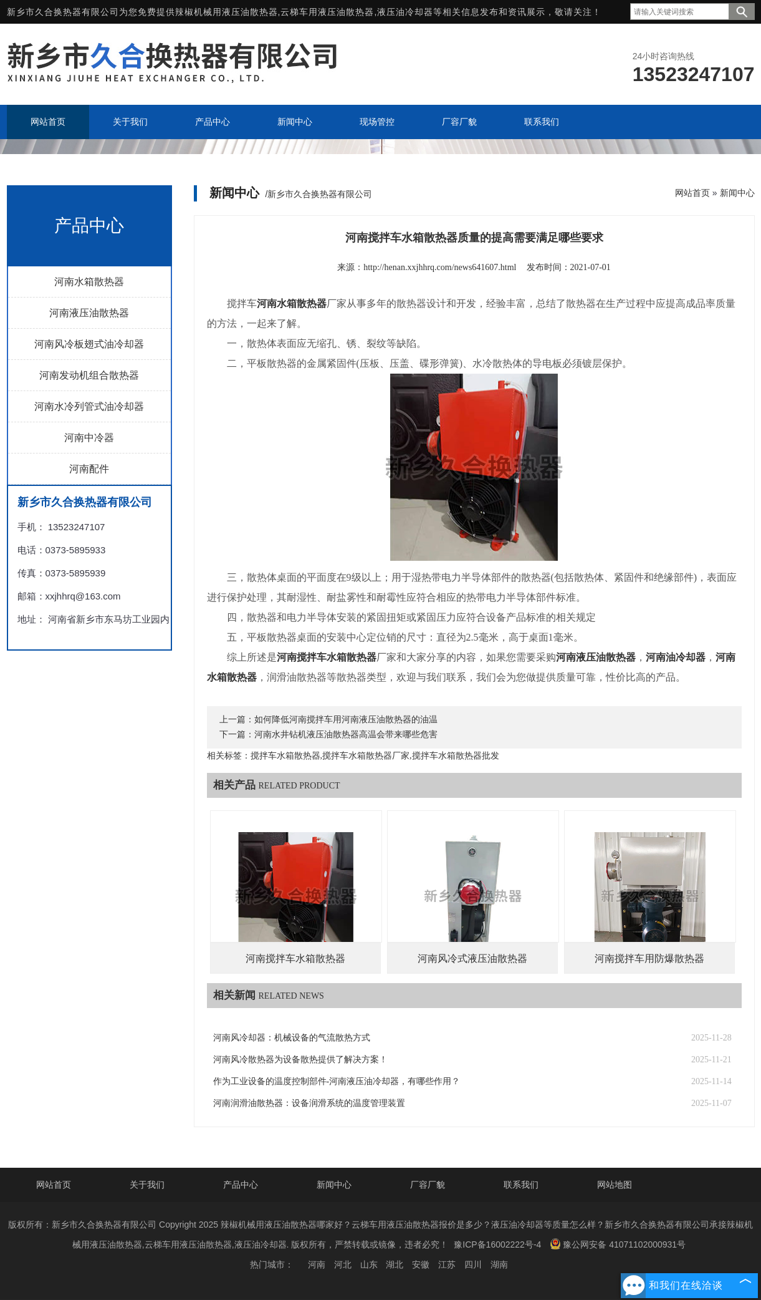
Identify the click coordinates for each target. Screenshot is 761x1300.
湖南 (499, 1264)
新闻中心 (737, 193)
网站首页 (692, 193)
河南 (316, 1264)
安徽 (420, 1264)
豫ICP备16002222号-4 (497, 1244)
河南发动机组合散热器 (89, 375)
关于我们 (147, 1185)
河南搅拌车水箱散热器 (295, 958)
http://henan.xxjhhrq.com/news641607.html (439, 267)
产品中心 (240, 1185)
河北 (343, 1264)
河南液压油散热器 (89, 313)
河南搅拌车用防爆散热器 (649, 958)
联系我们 (521, 1185)
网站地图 (614, 1185)
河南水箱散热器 (89, 281)
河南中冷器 (89, 437)
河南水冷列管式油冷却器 (89, 406)
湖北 (394, 1264)
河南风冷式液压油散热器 (472, 958)
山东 (369, 1264)
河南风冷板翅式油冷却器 (89, 344)
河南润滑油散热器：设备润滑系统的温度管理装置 (309, 1103)
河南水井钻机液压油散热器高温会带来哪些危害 (346, 734)
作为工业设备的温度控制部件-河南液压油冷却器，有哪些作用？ (337, 1081)
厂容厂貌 (427, 1185)
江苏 (447, 1264)
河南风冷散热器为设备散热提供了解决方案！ (300, 1059)
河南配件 (89, 468)
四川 (473, 1264)
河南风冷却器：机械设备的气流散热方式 (291, 1037)
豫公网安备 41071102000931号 (618, 1243)
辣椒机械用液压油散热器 (226, 12)
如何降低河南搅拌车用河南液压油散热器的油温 (346, 719)
